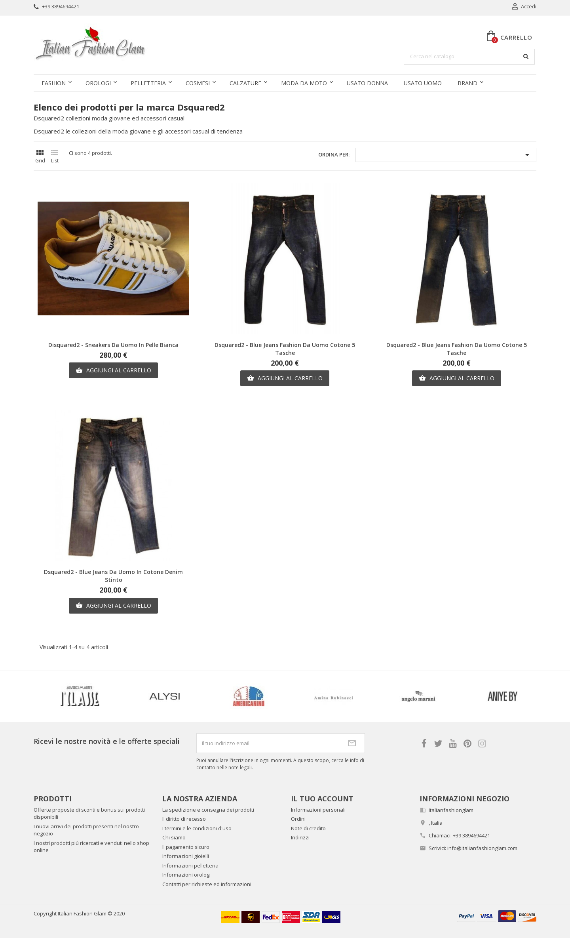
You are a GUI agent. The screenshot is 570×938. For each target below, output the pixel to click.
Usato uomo (423, 83)
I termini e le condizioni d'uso (197, 828)
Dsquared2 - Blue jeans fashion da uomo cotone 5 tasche (285, 349)
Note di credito (308, 828)
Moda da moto (304, 83)
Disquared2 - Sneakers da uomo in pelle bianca (113, 345)
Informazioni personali (318, 809)
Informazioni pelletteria (190, 865)
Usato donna (367, 83)
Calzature (245, 83)
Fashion (54, 83)
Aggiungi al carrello (113, 370)
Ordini (298, 818)
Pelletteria (148, 83)
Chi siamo (174, 837)
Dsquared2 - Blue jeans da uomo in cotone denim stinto (113, 575)
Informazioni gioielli (185, 856)
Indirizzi (300, 837)
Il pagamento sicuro (185, 846)
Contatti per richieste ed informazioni (206, 884)
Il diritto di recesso (184, 818)
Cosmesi (198, 83)
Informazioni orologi (186, 874)
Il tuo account (322, 798)
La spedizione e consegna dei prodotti (208, 809)
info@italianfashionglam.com (482, 848)
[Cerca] (469, 57)
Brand (467, 83)
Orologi (98, 83)
